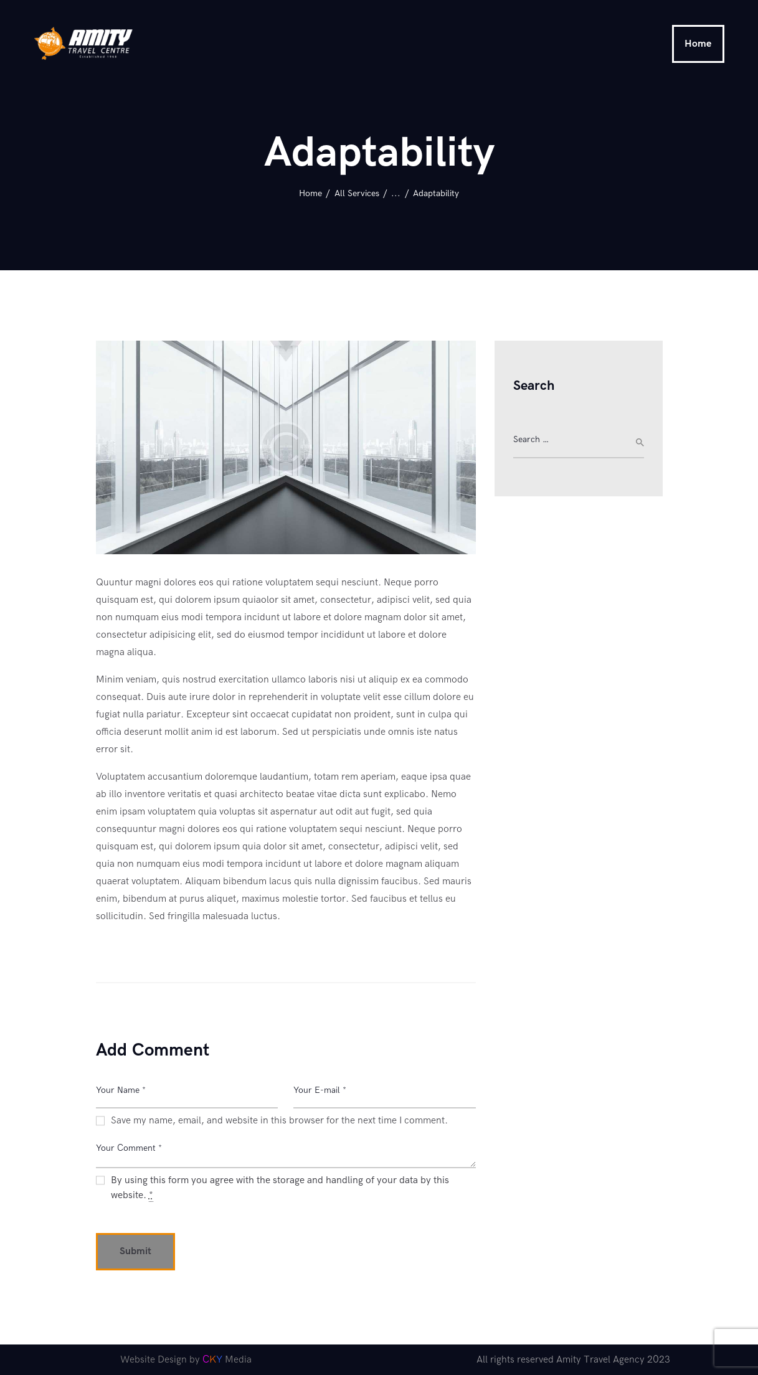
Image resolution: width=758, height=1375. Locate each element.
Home (310, 193)
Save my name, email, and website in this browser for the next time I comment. (279, 1121)
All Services (356, 193)
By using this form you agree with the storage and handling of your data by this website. (280, 1188)
